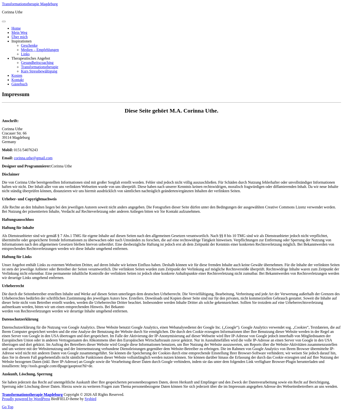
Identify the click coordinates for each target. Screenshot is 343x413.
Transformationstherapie (39, 67)
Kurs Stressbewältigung (39, 71)
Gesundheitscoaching (37, 63)
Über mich (19, 37)
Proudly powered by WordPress (26, 399)
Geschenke (29, 45)
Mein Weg (19, 33)
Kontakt (17, 80)
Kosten (16, 75)
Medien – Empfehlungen (40, 50)
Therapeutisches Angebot (30, 58)
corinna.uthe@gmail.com (33, 158)
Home (16, 28)
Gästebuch (19, 84)
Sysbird (90, 399)
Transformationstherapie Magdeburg (30, 4)
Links (25, 54)
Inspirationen (21, 41)
